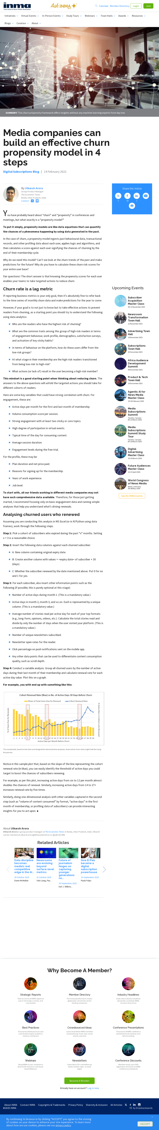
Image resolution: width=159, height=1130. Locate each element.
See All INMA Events (132, 497)
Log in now (93, 1089)
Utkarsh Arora (34, 189)
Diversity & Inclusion (97, 1106)
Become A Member (79, 1082)
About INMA (10, 1106)
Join (148, 6)
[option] (24, 867)
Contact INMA (27, 1106)
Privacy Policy (75, 1106)
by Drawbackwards (143, 1109)
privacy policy (63, 1125)
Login (136, 6)
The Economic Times (54, 833)
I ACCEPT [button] (145, 1123)
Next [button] (104, 871)
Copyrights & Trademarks (51, 1106)
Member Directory (119, 6)
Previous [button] (8, 871)
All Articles (116, 1106)
